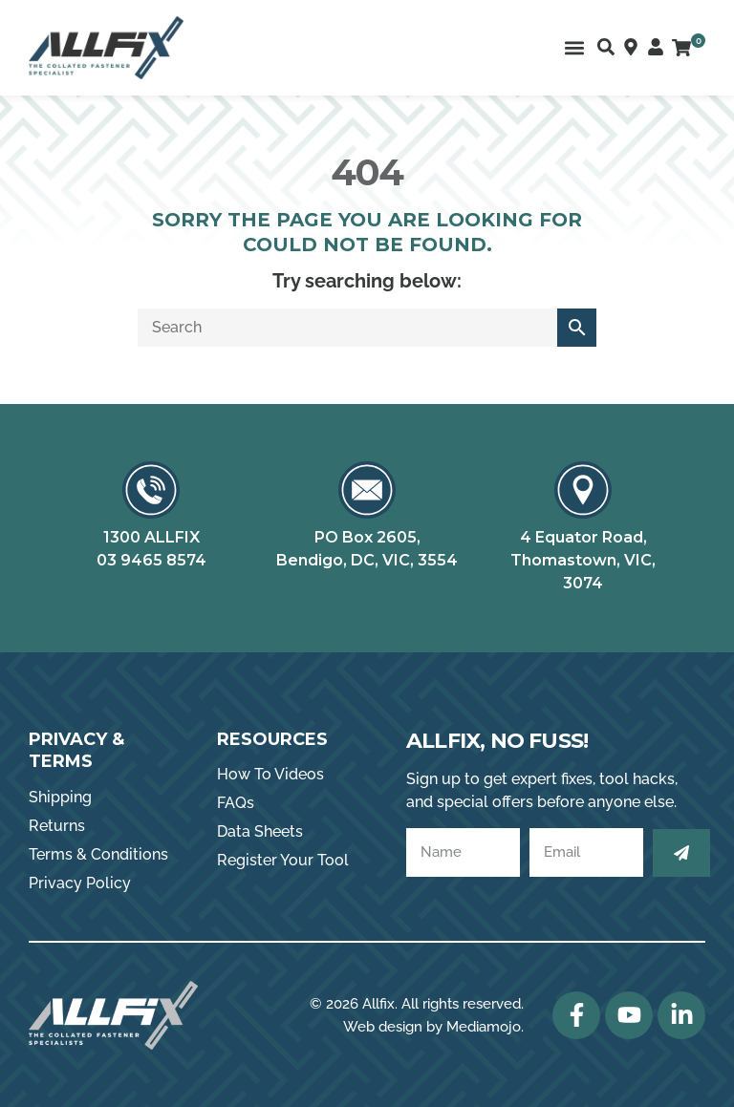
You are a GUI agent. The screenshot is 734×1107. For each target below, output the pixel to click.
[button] (574, 48)
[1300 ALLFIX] (151, 490)
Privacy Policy (80, 883)
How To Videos (270, 774)
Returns (57, 826)
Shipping (60, 797)
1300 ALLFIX (151, 537)
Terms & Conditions (98, 854)
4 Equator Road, (583, 537)
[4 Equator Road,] (583, 490)
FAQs (235, 803)
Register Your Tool (283, 860)
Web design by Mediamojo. (433, 1026)
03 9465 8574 (151, 560)
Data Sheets (260, 831)
